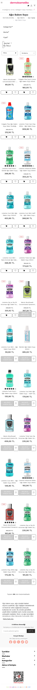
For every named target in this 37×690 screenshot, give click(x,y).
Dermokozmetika (8, 18)
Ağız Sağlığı (31, 18)
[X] (18, 642)
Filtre (5, 53)
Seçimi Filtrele (3, 44)
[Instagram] (14, 642)
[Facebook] (10, 642)
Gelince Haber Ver (25, 314)
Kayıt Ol (30, 631)
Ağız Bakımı (21, 18)
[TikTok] (22, 642)
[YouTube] (26, 642)
